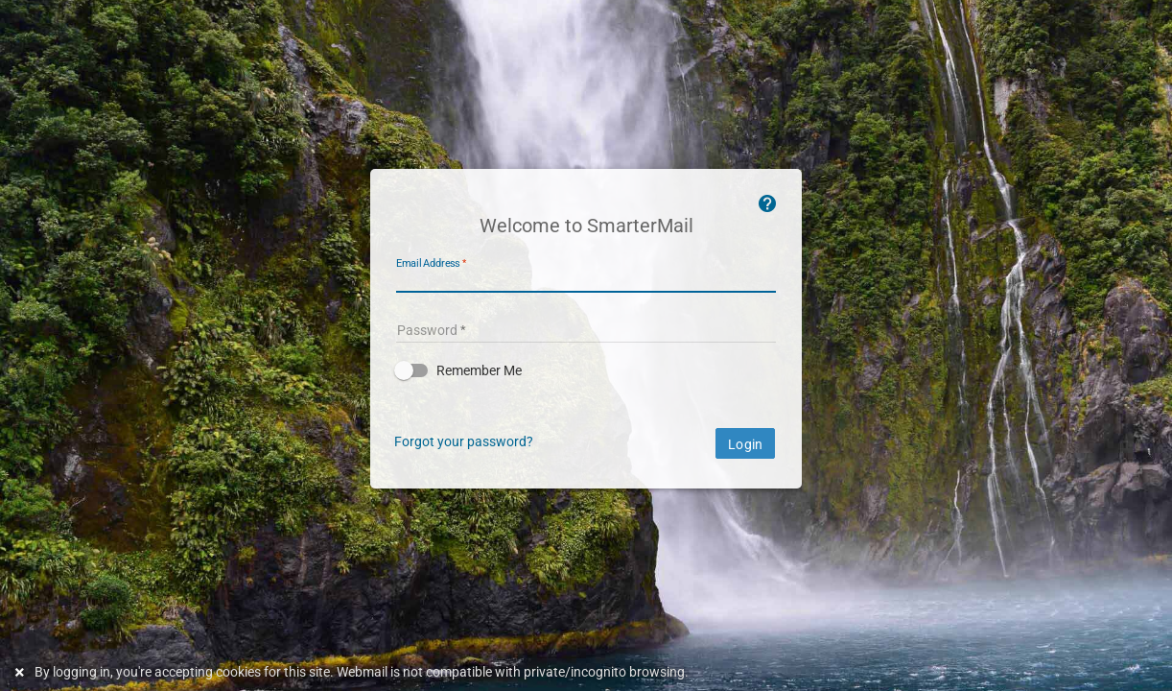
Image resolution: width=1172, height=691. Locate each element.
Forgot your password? (463, 441)
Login (745, 444)
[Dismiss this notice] (22, 672)
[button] (586, 370)
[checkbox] (586, 370)
